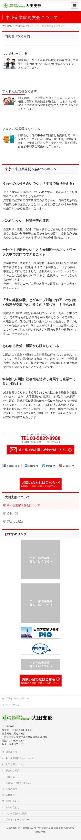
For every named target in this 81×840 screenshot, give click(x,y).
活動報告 (10, 795)
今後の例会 (11, 789)
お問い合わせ (12, 801)
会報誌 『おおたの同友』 (18, 783)
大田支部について (17, 497)
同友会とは (11, 752)
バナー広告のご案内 (16, 813)
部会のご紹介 (15, 521)
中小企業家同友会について (23, 505)
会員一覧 (12, 513)
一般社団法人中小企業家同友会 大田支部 (41, 827)
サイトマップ (12, 705)
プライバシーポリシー (17, 698)
